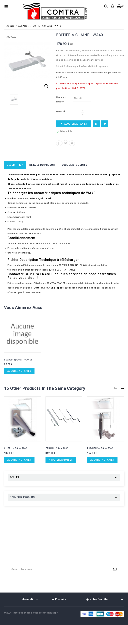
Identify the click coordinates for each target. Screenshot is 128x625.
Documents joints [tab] (74, 165)
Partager (59, 143)
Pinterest (72, 143)
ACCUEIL (15, 477)
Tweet (65, 143)
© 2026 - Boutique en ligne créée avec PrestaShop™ (31, 613)
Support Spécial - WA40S (18, 359)
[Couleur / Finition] (82, 98)
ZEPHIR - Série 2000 (57, 448)
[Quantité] (77, 112)
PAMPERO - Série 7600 (100, 448)
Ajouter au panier (73, 123)
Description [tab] (15, 165)
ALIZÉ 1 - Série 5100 (15, 448)
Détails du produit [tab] (42, 165)
